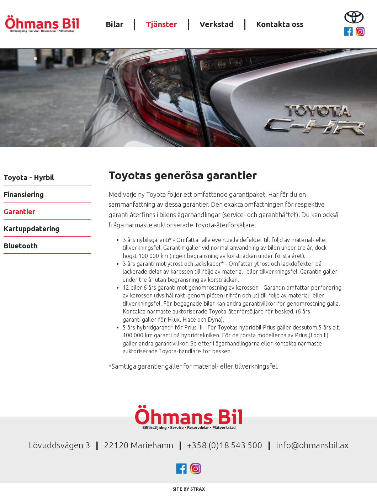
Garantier (19, 211)
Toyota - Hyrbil (29, 177)
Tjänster (161, 24)
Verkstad (217, 24)
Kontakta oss (279, 24)
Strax (197, 489)
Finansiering (24, 194)
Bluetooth (21, 246)
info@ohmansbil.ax (312, 445)
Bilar (114, 24)
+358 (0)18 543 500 (224, 445)
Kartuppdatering (31, 229)
